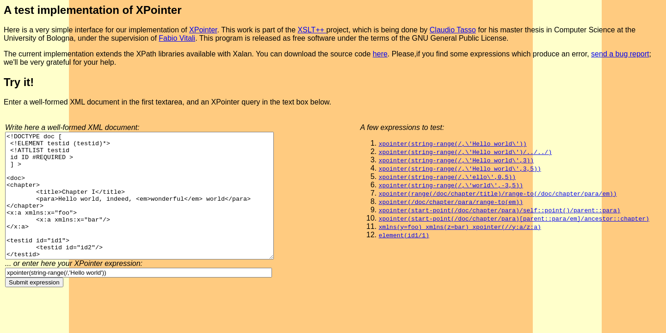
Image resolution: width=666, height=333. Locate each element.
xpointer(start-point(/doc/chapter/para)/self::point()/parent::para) (500, 210)
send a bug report (620, 54)
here (380, 54)
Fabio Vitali (177, 38)
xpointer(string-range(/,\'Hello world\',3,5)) (460, 168)
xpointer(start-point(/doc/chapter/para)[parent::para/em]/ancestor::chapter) (514, 218)
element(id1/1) (404, 235)
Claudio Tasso (453, 30)
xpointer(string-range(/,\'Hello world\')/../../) (465, 152)
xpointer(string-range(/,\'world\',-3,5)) (451, 185)
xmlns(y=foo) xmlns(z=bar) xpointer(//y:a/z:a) (460, 226)
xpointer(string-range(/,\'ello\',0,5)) (447, 177)
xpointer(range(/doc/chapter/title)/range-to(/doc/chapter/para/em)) (498, 193)
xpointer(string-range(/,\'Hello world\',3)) (456, 160)
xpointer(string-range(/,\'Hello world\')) (453, 143)
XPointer (203, 30)
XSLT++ (312, 30)
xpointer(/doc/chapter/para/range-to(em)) (451, 201)
